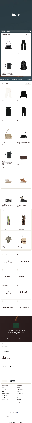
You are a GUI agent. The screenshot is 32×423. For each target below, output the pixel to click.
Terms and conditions (5, 393)
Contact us (18, 387)
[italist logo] (16, 15)
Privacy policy (4, 395)
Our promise (4, 389)
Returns (18, 395)
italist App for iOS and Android (21, 404)
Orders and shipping (20, 393)
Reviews (3, 397)
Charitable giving (5, 399)
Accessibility (19, 399)
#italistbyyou (4, 404)
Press (3, 391)
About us (3, 387)
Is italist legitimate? (20, 389)
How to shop (19, 391)
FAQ (17, 397)
